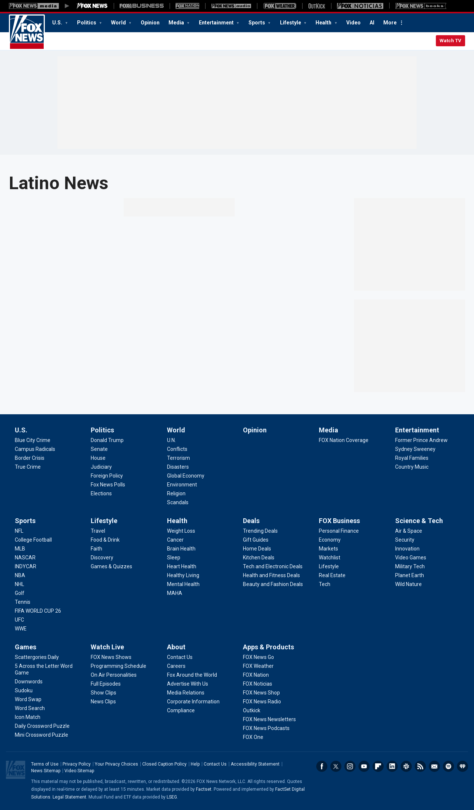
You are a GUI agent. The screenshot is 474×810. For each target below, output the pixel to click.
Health (324, 23)
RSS (420, 766)
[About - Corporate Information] (193, 701)
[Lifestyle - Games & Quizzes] (111, 566)
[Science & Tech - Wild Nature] (408, 584)
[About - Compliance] (181, 710)
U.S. (57, 23)
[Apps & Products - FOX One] (253, 737)
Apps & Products (268, 647)
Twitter (335, 766)
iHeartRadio (462, 766)
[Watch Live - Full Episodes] (106, 684)
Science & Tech (419, 521)
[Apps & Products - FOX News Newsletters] (269, 719)
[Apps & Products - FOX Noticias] (257, 684)
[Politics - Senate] (99, 449)
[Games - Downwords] (29, 682)
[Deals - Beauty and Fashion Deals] (273, 584)
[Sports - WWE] (21, 629)
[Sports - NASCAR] (25, 557)
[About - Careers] (176, 666)
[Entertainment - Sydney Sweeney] (415, 449)
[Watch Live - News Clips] (103, 701)
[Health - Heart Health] (181, 566)
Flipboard (378, 766)
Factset (203, 789)
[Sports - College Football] (33, 540)
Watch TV (450, 40)
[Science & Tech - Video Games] (410, 557)
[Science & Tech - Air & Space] (408, 531)
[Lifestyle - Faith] (96, 549)
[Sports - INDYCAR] (25, 566)
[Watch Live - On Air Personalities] (114, 675)
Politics (87, 23)
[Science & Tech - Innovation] (407, 549)
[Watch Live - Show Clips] (103, 693)
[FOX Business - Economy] (330, 540)
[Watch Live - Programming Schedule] (118, 666)
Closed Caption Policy (164, 764)
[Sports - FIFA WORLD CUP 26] (38, 611)
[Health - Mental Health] (183, 584)
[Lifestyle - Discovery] (102, 557)
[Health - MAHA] (174, 593)
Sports (257, 23)
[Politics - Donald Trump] (107, 440)
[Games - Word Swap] (28, 699)
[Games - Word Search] (30, 708)
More (390, 23)
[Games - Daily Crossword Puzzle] (42, 726)
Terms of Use (45, 764)
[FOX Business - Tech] (324, 584)
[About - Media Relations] (185, 693)
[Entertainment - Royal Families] (411, 458)
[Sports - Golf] (19, 593)
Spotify (448, 766)
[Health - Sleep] (173, 557)
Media (176, 23)
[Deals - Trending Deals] (260, 531)
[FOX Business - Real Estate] (332, 575)
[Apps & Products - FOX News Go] (258, 657)
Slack (406, 766)
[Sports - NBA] (20, 575)
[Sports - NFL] (19, 531)
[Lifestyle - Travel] (98, 531)
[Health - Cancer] (175, 540)
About (176, 647)
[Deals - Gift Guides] (255, 540)
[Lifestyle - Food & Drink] (105, 540)
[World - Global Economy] (185, 476)
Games (25, 647)
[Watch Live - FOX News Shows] (111, 657)
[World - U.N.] (171, 440)
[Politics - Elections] (101, 493)
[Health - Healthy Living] (183, 575)
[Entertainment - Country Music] (411, 467)
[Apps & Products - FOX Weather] (258, 666)
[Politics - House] (98, 458)
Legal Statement (69, 797)
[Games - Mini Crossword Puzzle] (41, 735)
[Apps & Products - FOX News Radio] (262, 701)
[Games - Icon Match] (27, 717)
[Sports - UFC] (19, 620)
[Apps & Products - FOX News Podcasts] (266, 728)
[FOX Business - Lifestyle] (329, 566)
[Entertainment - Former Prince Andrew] (421, 440)
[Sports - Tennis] (22, 602)
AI (372, 23)
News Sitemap (45, 770)
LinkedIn (392, 766)
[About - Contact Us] (180, 657)
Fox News (27, 32)
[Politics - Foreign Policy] (107, 476)
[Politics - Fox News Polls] (108, 485)
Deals (251, 521)
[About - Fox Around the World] (192, 675)
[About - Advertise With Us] (187, 684)
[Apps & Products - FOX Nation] (256, 675)
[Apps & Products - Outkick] (251, 710)
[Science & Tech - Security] (404, 540)
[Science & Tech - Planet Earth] (409, 575)
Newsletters (434, 766)
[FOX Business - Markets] (328, 549)
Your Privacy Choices (116, 764)
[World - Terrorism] (178, 458)
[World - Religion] (176, 493)
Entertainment (217, 23)
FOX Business (339, 521)
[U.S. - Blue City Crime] (32, 440)
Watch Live (107, 647)
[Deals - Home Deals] (257, 549)
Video (353, 23)
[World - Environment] (182, 485)
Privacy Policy (77, 764)
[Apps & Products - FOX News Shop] (261, 693)
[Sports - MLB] (20, 549)
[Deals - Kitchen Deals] (258, 557)
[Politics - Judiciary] (101, 467)
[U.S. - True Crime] (28, 467)
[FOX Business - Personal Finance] (339, 531)
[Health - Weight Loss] (181, 531)
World (119, 23)
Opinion (150, 23)
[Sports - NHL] (19, 584)
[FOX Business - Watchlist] (329, 557)
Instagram (350, 766)
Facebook (321, 766)
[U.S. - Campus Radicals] (35, 449)
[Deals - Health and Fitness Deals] (271, 575)
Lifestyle (291, 23)
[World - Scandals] (177, 502)
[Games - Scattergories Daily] (37, 657)
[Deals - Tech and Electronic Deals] (273, 566)
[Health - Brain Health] (181, 549)
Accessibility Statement (255, 764)
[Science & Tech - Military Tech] (410, 566)
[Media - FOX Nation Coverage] (343, 440)
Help (195, 764)
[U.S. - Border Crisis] (29, 458)
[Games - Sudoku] (24, 690)
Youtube (364, 766)
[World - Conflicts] (177, 449)
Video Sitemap (79, 770)
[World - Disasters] (178, 467)
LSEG (172, 797)
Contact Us (215, 764)
